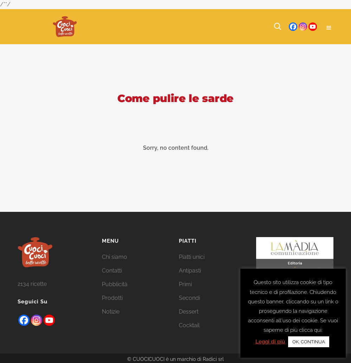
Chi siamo (114, 257)
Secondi (189, 298)
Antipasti (190, 270)
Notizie (110, 311)
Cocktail (189, 325)
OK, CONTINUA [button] (308, 341)
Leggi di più (270, 341)
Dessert (189, 311)
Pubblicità (115, 284)
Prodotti (112, 298)
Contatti (112, 270)
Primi (185, 284)
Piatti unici (191, 257)
